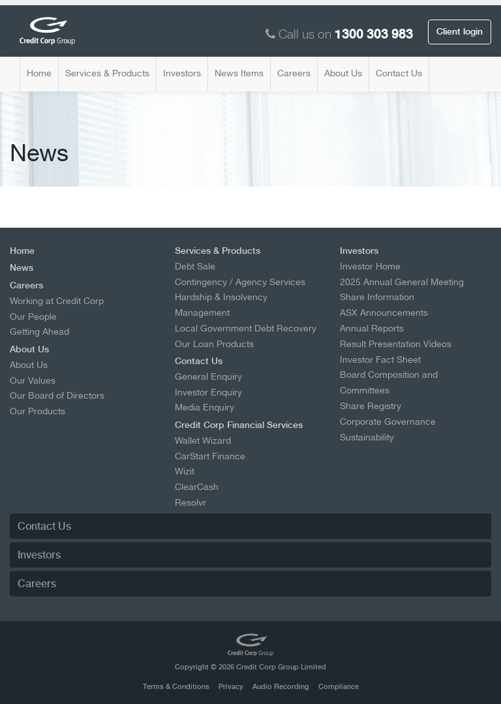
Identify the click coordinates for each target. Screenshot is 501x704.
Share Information (377, 297)
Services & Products (107, 73)
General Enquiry (208, 376)
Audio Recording (280, 686)
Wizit (184, 471)
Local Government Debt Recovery (245, 328)
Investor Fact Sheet (380, 359)
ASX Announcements (384, 312)
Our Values (32, 380)
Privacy (231, 686)
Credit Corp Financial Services (239, 425)
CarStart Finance (210, 456)
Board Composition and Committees (389, 382)
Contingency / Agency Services (240, 282)
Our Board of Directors (57, 395)
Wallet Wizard (203, 440)
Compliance (338, 686)
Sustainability (367, 437)
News (21, 267)
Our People (33, 316)
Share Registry (370, 406)
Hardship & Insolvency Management (221, 305)
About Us (343, 73)
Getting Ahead (39, 331)
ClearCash (197, 487)
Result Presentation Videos (395, 344)
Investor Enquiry (208, 392)
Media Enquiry (204, 407)
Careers (294, 73)
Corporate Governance (388, 421)
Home (39, 73)
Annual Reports (372, 328)
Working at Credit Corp (57, 301)
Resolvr (190, 502)
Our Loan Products (214, 344)
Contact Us (399, 73)
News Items (239, 73)
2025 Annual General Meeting (402, 282)
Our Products (37, 411)
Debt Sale (195, 266)
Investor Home (370, 266)
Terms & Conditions (176, 686)
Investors (182, 73)
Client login (459, 31)
